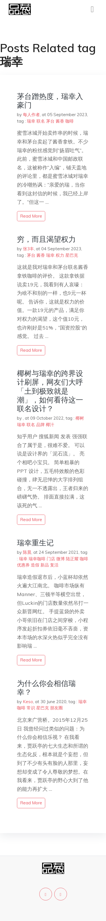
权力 (60, 255)
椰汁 (50, 424)
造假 (35, 565)
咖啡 (69, 121)
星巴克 (71, 255)
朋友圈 (56, 707)
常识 (31, 707)
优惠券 (23, 565)
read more (31, 216)
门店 (51, 558)
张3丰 (28, 248)
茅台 (50, 121)
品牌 (40, 424)
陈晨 (27, 552)
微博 (60, 558)
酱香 (60, 121)
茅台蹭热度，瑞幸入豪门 (50, 101)
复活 (54, 565)
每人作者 (31, 114)
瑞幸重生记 (35, 542)
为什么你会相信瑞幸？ (46, 688)
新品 (44, 565)
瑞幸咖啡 (37, 558)
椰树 (79, 418)
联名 (40, 121)
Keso (28, 701)
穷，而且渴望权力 (46, 239)
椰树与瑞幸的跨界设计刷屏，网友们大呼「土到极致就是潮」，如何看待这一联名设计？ (50, 391)
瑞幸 (31, 121)
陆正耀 (72, 558)
